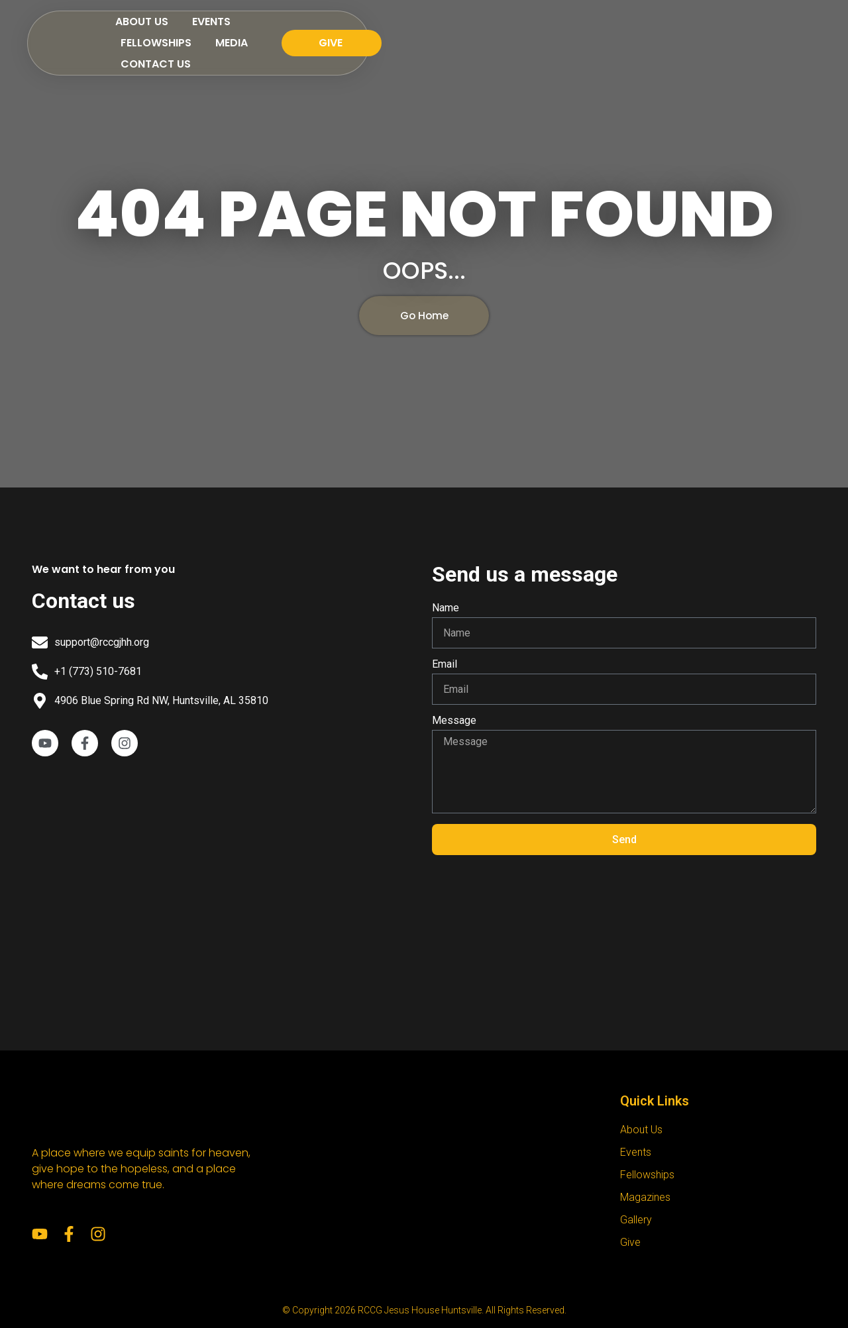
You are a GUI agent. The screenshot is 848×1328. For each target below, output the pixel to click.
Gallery (636, 1219)
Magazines (645, 1197)
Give (630, 1242)
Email (444, 664)
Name (445, 608)
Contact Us (609, 31)
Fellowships (458, 31)
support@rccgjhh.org (101, 642)
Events (380, 31)
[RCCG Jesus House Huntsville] (224, 877)
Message (454, 721)
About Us (310, 31)
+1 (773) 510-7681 (98, 671)
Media (534, 31)
